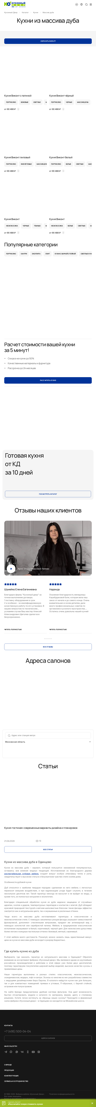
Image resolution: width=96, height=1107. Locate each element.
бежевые (24, 102)
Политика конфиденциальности (61, 1094)
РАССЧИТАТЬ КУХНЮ (48, 380)
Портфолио (11, 254)
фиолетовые (26, 164)
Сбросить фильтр (48, 41)
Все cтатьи (48, 849)
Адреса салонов (48, 1038)
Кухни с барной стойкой (65, 254)
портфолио (11, 102)
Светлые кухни (87, 254)
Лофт (47, 254)
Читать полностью (13, 629)
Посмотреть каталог (48, 494)
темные (37, 226)
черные (69, 102)
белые (68, 164)
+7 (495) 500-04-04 (17, 1031)
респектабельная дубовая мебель (21, 873)
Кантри (24, 254)
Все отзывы (48, 647)
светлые (37, 102)
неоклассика (12, 226)
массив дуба (82, 102)
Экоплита (36, 254)
